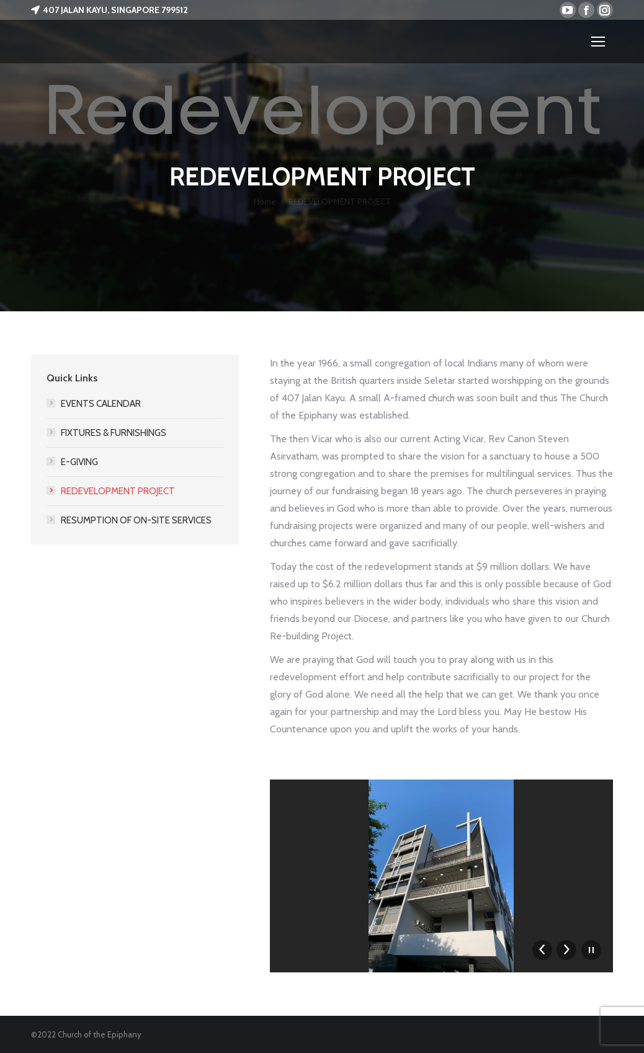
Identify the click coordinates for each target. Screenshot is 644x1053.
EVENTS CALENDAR (101, 403)
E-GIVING (79, 462)
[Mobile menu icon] (598, 41)
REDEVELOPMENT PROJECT (118, 491)
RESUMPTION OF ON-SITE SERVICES (136, 520)
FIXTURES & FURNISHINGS (113, 432)
